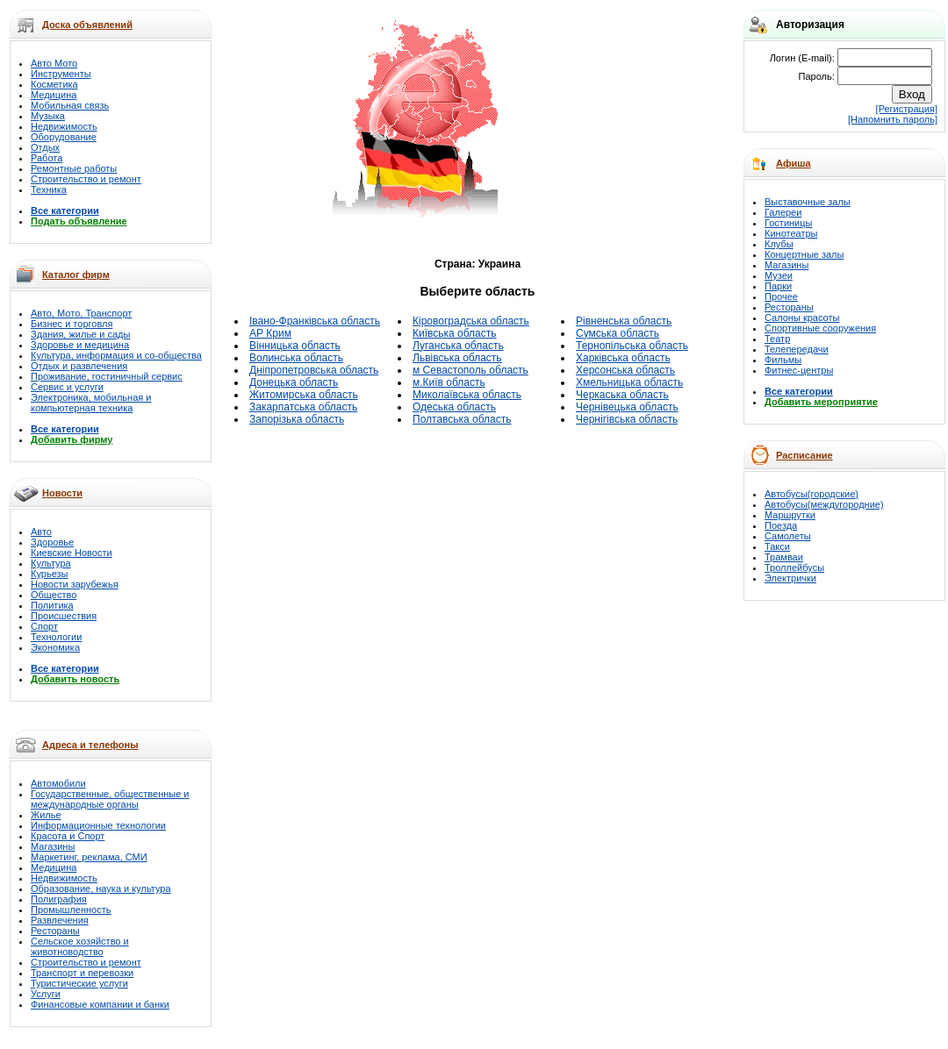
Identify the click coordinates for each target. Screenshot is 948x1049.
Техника (49, 189)
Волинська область (296, 358)
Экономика (55, 647)
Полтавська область (462, 419)
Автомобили (58, 783)
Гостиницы (788, 223)
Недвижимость (64, 126)
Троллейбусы (794, 567)
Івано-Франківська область (314, 321)
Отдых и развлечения (79, 365)
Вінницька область (295, 345)
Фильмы (783, 359)
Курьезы (49, 573)
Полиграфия (59, 899)
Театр (777, 338)
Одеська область (454, 407)
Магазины (53, 846)
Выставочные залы (808, 201)
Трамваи (784, 557)
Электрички (790, 578)
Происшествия (64, 615)
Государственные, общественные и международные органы (110, 799)
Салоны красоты (802, 317)
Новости (62, 493)
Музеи (779, 275)
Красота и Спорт (67, 836)
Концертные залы (804, 254)
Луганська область (458, 345)
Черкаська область (622, 395)
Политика (52, 605)
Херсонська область (625, 370)
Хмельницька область (629, 382)
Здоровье (52, 542)
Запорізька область (296, 419)
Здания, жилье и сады (80, 334)
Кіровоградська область (471, 321)
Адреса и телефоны (90, 744)
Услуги (46, 993)
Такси (777, 546)
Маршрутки (790, 515)
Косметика (54, 84)
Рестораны (55, 930)
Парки (778, 286)
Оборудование (64, 137)
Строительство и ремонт (86, 179)
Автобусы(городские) (811, 494)
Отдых (45, 147)
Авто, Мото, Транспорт (81, 313)
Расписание (804, 455)
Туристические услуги (79, 983)
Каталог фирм (76, 274)
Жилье (46, 815)
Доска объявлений (87, 24)
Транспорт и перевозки (82, 972)
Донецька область (293, 382)
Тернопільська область (632, 345)
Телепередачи (797, 349)
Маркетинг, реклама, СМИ (89, 857)
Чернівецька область (627, 407)
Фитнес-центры (799, 370)
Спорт (44, 626)
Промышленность (71, 909)
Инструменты (61, 73)
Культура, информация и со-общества (116, 355)
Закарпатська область (303, 407)
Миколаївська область (467, 395)
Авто (41, 531)
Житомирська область (303, 395)
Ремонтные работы (74, 168)
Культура (51, 563)
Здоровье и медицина (80, 344)
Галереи (783, 212)
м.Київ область (449, 382)
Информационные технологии (98, 825)
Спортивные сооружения (820, 328)
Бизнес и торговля (71, 323)
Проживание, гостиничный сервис (107, 376)
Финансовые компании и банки (100, 1004)
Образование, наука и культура (101, 888)
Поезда (781, 525)
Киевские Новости (71, 552)
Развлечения (60, 920)
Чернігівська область (627, 419)
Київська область (454, 333)
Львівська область (457, 358)
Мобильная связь (70, 105)
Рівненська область (624, 321)
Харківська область (623, 358)
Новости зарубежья (74, 584)
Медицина (53, 94)
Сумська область (617, 333)
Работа (46, 158)
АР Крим (270, 333)
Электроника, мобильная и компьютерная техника (91, 402)
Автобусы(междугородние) (824, 504)
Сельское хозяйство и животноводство (80, 946)
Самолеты (788, 536)
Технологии (56, 637)
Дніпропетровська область (313, 370)
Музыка (48, 116)
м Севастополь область (470, 370)
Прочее (781, 296)
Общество (53, 594)
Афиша (793, 163)
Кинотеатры (791, 233)
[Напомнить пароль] (892, 119)
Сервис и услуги (67, 387)
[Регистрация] (906, 108)
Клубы (779, 244)
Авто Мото (54, 63)
